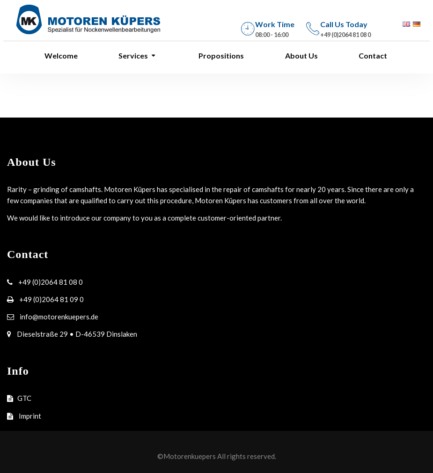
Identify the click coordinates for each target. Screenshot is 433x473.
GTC (24, 398)
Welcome (60, 55)
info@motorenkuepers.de (58, 316)
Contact (372, 55)
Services (132, 55)
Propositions (220, 55)
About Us (301, 55)
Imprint (29, 416)
